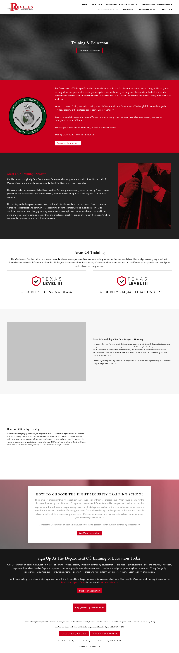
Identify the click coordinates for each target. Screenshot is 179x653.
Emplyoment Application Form (89, 607)
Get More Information (89, 50)
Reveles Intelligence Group (73, 582)
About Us (45, 621)
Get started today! (109, 582)
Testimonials (128, 9)
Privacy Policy (145, 621)
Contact (136, 621)
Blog (153, 621)
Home (84, 4)
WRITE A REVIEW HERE (105, 633)
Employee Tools (147, 9)
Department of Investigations (157, 4)
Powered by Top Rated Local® (90, 646)
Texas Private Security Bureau (84, 621)
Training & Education (107, 9)
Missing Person (35, 621)
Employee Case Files (64, 621)
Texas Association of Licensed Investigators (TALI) (114, 621)
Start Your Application (89, 590)
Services (53, 621)
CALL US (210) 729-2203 (73, 633)
